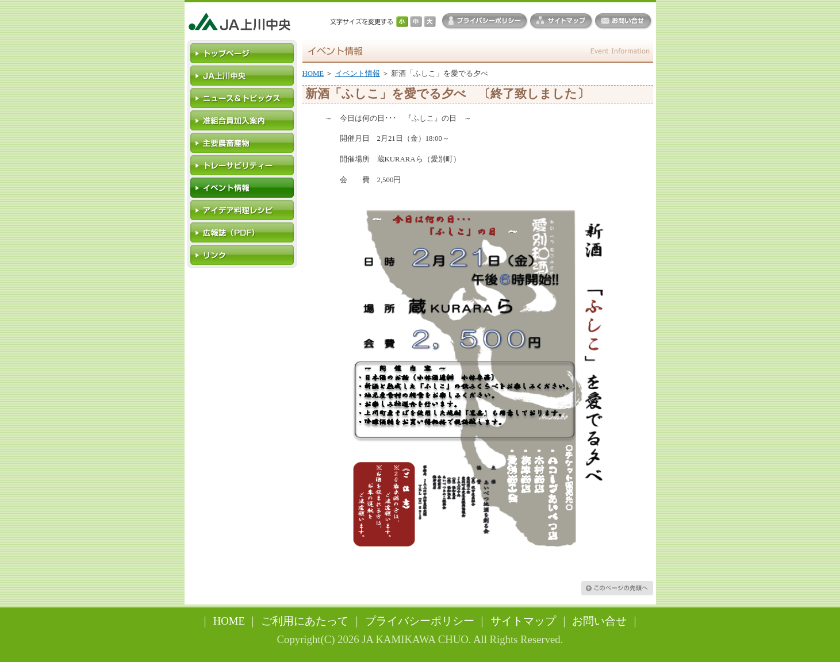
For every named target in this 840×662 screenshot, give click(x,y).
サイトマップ (523, 621)
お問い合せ (599, 621)
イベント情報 (357, 74)
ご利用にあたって (304, 621)
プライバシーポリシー (419, 621)
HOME (313, 74)
